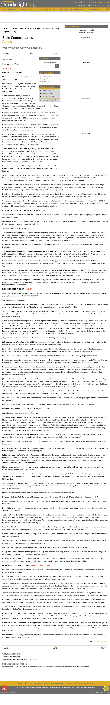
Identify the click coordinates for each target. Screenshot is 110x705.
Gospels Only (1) (48, 97)
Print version (46, 76)
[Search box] (47, 66)
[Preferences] (107, 9)
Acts (14, 31)
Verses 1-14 (7, 59)
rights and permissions (54, 683)
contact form (91, 688)
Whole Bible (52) (48, 90)
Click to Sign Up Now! (97, 2)
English (38, 28)
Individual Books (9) (49, 100)
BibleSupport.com (18, 659)
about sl (80, 683)
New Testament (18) (49, 93)
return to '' (99, 641)
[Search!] (57, 66)
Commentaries (21, 28)
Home (6, 28)
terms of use (22, 683)
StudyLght (15, 4)
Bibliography (45, 81)
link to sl (89, 683)
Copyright (45, 79)
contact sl (70, 683)
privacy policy (35, 683)
